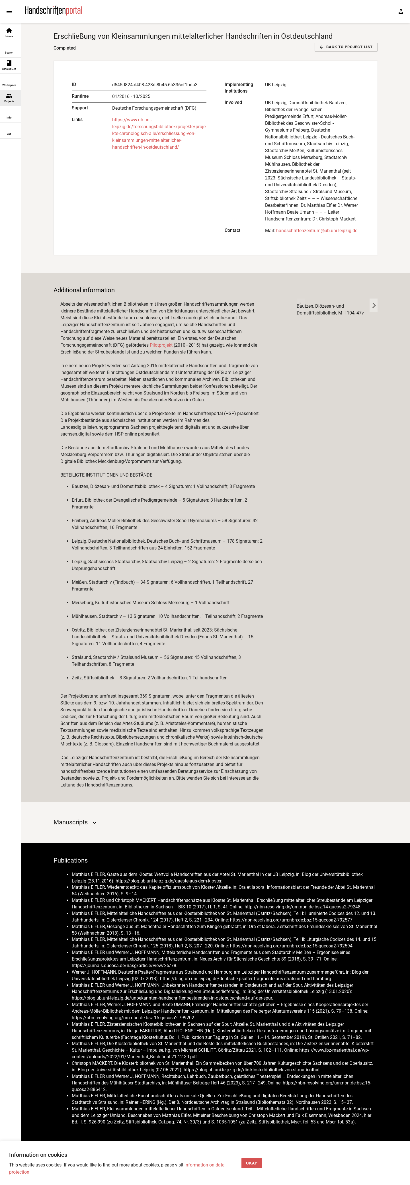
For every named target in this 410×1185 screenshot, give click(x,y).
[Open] (94, 823)
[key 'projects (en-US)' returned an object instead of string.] (301, 361)
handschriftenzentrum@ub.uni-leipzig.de (316, 230)
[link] (10, 33)
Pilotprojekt (161, 345)
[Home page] (53, 14)
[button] (346, 47)
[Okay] (251, 1163)
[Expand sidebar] (9, 11)
